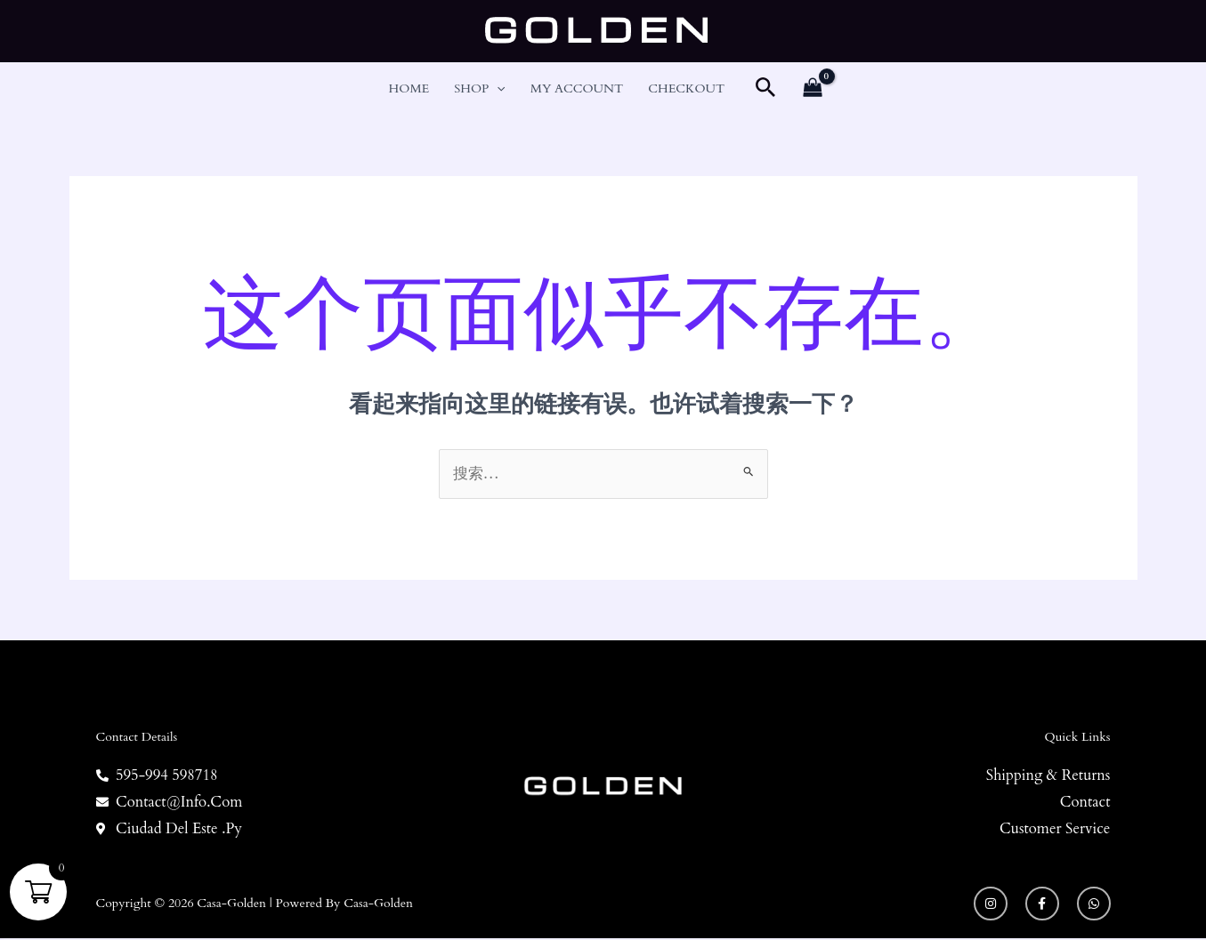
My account (577, 88)
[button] (497, 89)
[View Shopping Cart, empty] (812, 89)
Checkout (686, 88)
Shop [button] (480, 89)
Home (409, 88)
